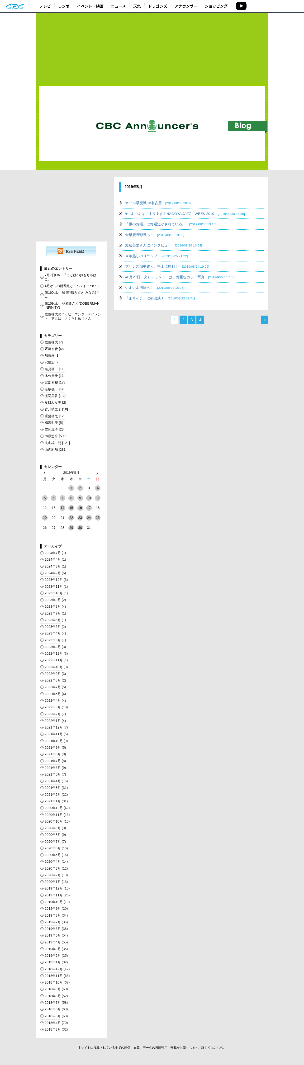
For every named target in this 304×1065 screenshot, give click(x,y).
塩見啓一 (55, 369)
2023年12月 (54, 580)
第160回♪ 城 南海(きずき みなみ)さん (72, 294)
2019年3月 (53, 949)
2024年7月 (53, 553)
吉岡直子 (55, 429)
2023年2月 (53, 647)
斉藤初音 (55, 349)
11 (98, 498)
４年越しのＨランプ (156, 256)
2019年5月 (53, 935)
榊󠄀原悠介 (55, 436)
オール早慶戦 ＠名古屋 (158, 203)
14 (62, 508)
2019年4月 (53, 942)
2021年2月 (53, 794)
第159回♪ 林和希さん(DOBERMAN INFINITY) (72, 305)
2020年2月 (53, 875)
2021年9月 (53, 747)
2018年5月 (53, 1016)
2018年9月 (53, 989)
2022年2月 (53, 714)
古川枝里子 (56, 409)
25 (98, 518)
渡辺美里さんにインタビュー (163, 245)
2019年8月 (53, 915)
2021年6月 (53, 768)
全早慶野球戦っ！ (154, 235)
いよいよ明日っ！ (154, 287)
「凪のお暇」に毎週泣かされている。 (170, 224)
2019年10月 (54, 902)
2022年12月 (54, 653)
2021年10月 (54, 741)
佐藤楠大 (54, 342)
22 (71, 518)
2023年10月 (54, 593)
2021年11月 (54, 734)
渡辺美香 (55, 396)
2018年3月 (53, 1029)
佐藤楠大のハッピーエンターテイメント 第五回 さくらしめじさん (73, 316)
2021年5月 (53, 774)
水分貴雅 (55, 376)
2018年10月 (54, 982)
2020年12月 (54, 808)
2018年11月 (54, 976)
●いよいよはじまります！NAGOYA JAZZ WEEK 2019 (185, 214)
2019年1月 (53, 962)
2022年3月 (53, 707)
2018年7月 (53, 1002)
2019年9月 (53, 908)
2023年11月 (54, 586)
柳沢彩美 (54, 423)
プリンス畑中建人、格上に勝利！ (167, 266)
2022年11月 (54, 660)
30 (80, 528)
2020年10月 (54, 821)
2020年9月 (53, 828)
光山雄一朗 (57, 443)
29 (71, 528)
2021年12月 (54, 727)
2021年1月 (53, 801)
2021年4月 (53, 781)
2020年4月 (53, 861)
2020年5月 (53, 855)
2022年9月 (53, 674)
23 (80, 518)
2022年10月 (54, 667)
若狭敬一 (55, 389)
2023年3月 (53, 640)
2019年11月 (54, 895)
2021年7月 (53, 761)
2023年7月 (53, 613)
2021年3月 (53, 788)
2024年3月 (53, 566)
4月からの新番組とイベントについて (72, 286)
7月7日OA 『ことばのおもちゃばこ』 (70, 277)
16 (80, 508)
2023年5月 (53, 627)
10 (89, 498)
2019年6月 (53, 929)
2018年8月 (53, 996)
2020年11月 (54, 815)
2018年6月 (53, 1009)
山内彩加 (55, 449)
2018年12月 (54, 969)
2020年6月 (53, 848)
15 (71, 508)
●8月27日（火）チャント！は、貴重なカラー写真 (180, 277)
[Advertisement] (152, 48)
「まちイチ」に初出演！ (160, 298)
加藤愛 (52, 355)
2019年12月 (54, 888)
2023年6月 (53, 620)
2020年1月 (53, 882)
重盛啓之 (55, 416)
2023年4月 (53, 633)
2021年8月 (53, 754)
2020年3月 (53, 868)
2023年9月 (53, 600)
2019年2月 (53, 955)
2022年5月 (53, 694)
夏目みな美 (55, 402)
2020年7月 (53, 841)
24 (89, 518)
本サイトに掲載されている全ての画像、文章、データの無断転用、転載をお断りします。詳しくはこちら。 (152, 1047)
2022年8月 (53, 680)
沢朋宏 (52, 362)
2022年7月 (53, 687)
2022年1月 (53, 721)
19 (45, 518)
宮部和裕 (55, 382)
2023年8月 (53, 606)
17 (89, 508)
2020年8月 (53, 835)
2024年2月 (53, 573)
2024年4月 (53, 559)
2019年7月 (53, 922)
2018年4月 (53, 1023)
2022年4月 (53, 700)
